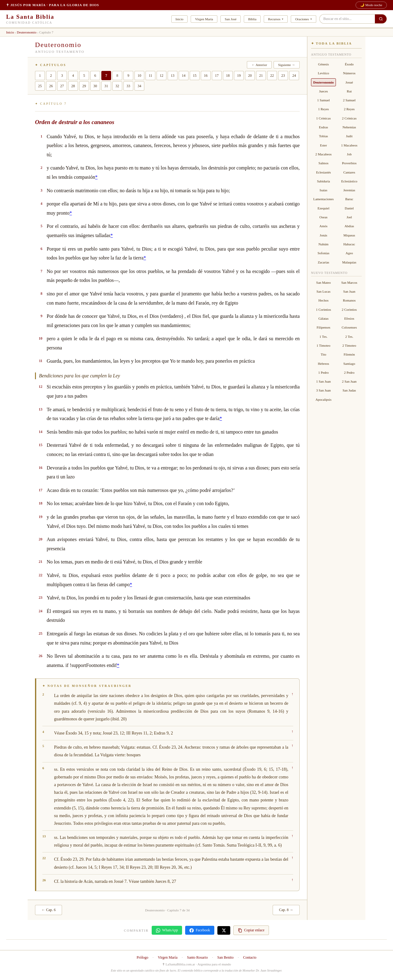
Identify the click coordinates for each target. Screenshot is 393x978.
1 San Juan (323, 381)
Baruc (349, 199)
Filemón (349, 354)
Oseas (323, 217)
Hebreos (323, 363)
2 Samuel (349, 100)
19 (239, 75)
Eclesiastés (323, 172)
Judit (349, 136)
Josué (349, 82)
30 (95, 86)
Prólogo (142, 957)
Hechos (323, 300)
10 (139, 75)
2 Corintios (349, 309)
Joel (349, 217)
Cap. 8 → (286, 910)
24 (294, 75)
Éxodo (349, 64)
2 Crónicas (349, 118)
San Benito (225, 957)
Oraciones (302, 19)
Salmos (323, 163)
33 (128, 86)
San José (230, 19)
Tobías (323, 136)
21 (261, 75)
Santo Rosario (197, 957)
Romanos (349, 300)
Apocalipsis (324, 399)
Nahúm (323, 244)
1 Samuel (323, 100)
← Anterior (259, 65)
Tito (323, 354)
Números (349, 73)
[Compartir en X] (223, 930)
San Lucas (324, 291)
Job (349, 154)
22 (272, 75)
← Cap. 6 (48, 910)
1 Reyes (323, 109)
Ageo (349, 253)
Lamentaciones (323, 199)
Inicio (180, 19)
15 (194, 75)
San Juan (349, 291)
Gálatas (323, 318)
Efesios (349, 318)
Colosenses (349, 327)
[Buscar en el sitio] (381, 18)
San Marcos (349, 282)
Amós (323, 226)
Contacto (249, 957)
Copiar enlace (251, 930)
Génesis (323, 64)
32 (117, 86)
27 (62, 86)
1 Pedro (323, 372)
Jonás (323, 235)
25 (40, 86)
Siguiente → (286, 65)
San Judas (349, 390)
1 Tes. (324, 336)
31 (106, 86)
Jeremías (349, 190)
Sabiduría (323, 181)
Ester (323, 145)
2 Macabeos (323, 154)
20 (250, 75)
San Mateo (323, 282)
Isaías (323, 190)
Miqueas (349, 235)
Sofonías (323, 253)
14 (183, 75)
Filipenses (323, 327)
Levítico (323, 73)
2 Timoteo (349, 345)
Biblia (252, 19)
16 (206, 75)
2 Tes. (349, 336)
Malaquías (349, 262)
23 (283, 75)
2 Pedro (349, 372)
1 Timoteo (323, 345)
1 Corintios (323, 309)
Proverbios (349, 163)
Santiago (349, 363)
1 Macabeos (349, 145)
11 (150, 75)
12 (161, 75)
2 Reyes (349, 109)
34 (139, 86)
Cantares (349, 172)
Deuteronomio (27, 32)
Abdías (349, 226)
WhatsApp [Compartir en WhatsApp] (167, 930)
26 (51, 86)
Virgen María (204, 19)
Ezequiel (323, 208)
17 (217, 75)
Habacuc (349, 244)
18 (228, 75)
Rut (349, 91)
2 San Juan (349, 381)
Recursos (274, 19)
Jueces (323, 91)
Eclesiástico (349, 181)
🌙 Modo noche (371, 5)
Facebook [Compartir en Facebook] (199, 930)
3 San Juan (323, 390)
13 (172, 75)
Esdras (323, 127)
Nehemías (349, 127)
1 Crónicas (323, 118)
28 (73, 86)
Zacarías (323, 262)
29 (84, 86)
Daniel (349, 208)
